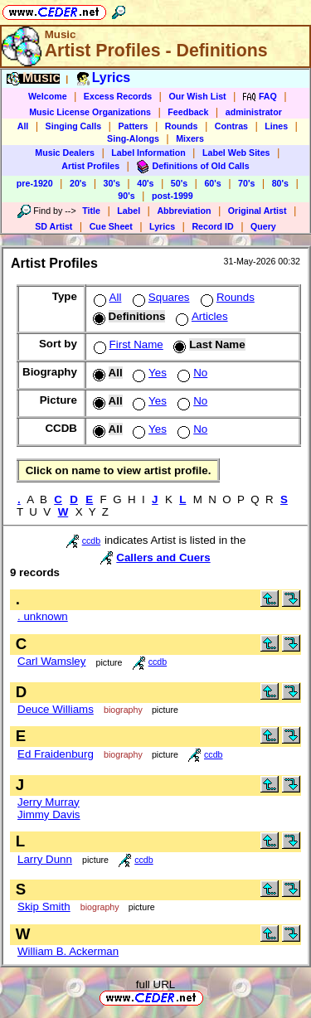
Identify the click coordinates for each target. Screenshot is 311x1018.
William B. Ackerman (68, 951)
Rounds (181, 126)
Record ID (212, 226)
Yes (148, 372)
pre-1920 (35, 183)
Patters (133, 126)
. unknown (42, 616)
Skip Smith (43, 906)
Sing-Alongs (133, 138)
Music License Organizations (90, 112)
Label (128, 211)
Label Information (148, 153)
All (23, 126)
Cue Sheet (111, 226)
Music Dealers (65, 153)
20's (78, 183)
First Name (126, 344)
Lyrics (162, 226)
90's (126, 196)
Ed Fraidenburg (55, 754)
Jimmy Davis (48, 814)
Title (91, 211)
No (190, 372)
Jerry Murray (48, 802)
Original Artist (257, 211)
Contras (231, 126)
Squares (159, 297)
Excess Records (118, 96)
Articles (200, 316)
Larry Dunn (44, 859)
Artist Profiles (90, 166)
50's (179, 183)
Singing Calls (74, 126)
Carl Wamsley (51, 661)
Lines (276, 126)
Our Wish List (197, 96)
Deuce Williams (55, 709)
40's (145, 183)
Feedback (188, 112)
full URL (155, 984)
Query (263, 226)
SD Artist (53, 226)
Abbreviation (184, 211)
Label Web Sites (236, 153)
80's (280, 183)
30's (112, 183)
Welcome (47, 96)
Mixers (190, 138)
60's (212, 183)
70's (246, 183)
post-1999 (172, 196)
